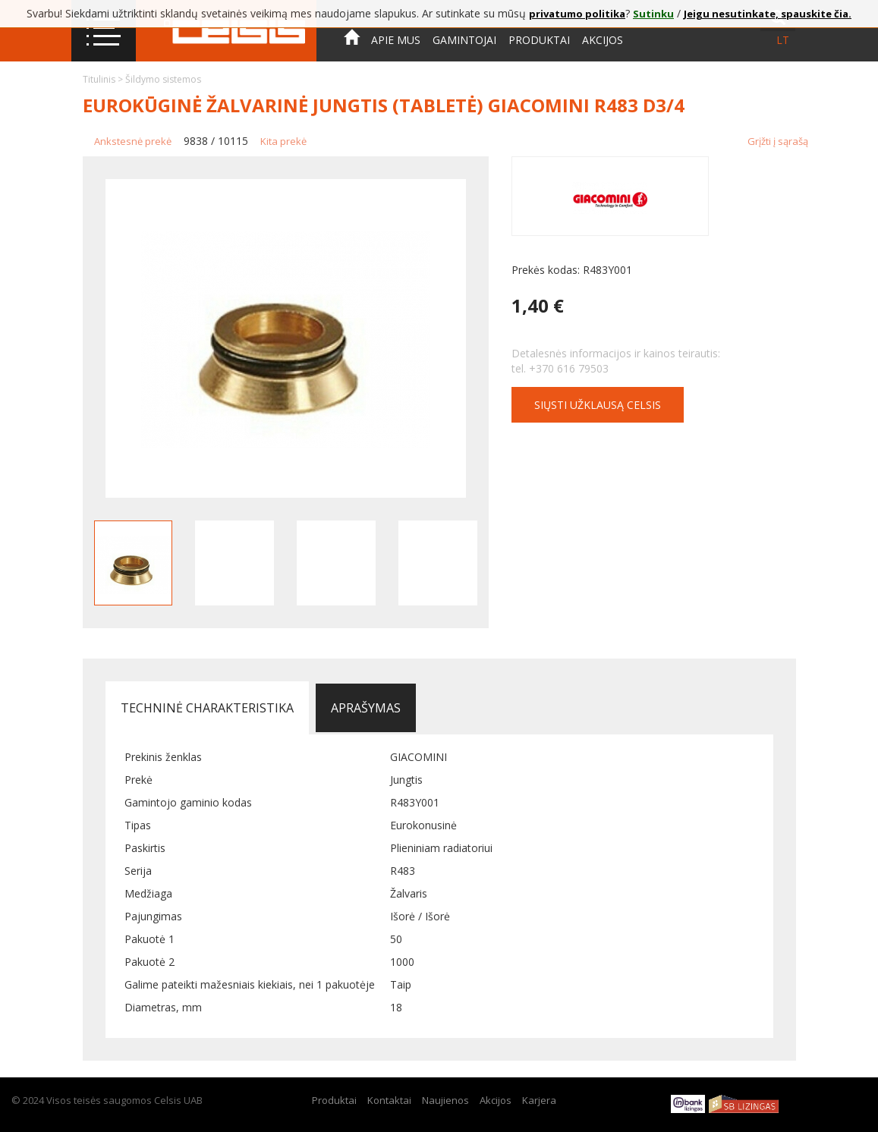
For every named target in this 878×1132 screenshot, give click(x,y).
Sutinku (653, 13)
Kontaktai (374, 82)
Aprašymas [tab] (366, 708)
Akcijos (602, 40)
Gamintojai (464, 40)
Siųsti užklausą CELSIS (597, 405)
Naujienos (445, 1100)
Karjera (539, 1100)
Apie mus (395, 40)
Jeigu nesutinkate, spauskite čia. (767, 13)
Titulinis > (104, 79)
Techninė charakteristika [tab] (207, 708)
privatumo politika (577, 13)
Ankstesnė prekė (133, 141)
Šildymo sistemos (163, 79)
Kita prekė (283, 141)
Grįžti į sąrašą (777, 141)
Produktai (539, 40)
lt (782, 40)
